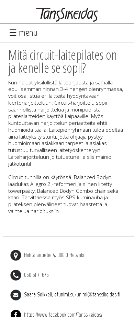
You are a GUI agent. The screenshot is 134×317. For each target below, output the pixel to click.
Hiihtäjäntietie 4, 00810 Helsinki (47, 254)
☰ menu (23, 32)
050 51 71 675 (29, 274)
